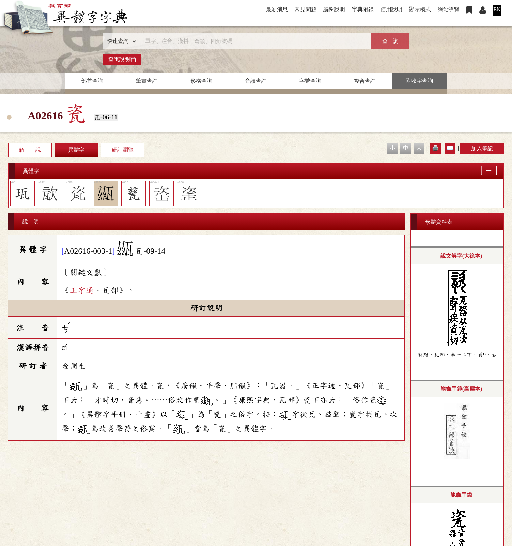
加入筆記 (482, 148)
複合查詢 (365, 81)
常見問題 (305, 9)
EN (496, 9)
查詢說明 (122, 59)
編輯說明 (334, 9)
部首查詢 (92, 81)
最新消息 (277, 9)
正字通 (81, 290)
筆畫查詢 (147, 81)
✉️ (450, 148)
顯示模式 (420, 9)
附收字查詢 (419, 81)
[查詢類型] (120, 41)
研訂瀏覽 (123, 150)
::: (257, 9)
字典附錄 (363, 9)
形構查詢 (201, 81)
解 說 (30, 150)
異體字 (76, 150)
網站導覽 (449, 9)
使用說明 (391, 9)
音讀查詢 (256, 81)
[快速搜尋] (254, 41)
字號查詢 (310, 81)
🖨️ (435, 148)
